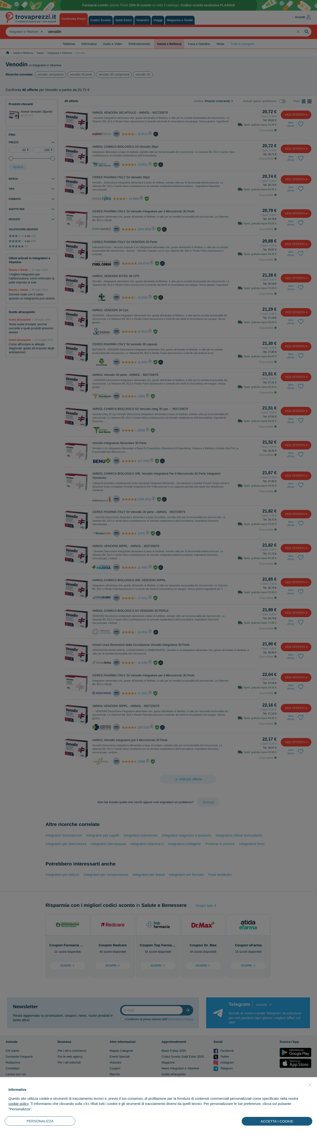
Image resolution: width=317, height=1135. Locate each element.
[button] (310, 1084)
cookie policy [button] (18, 1104)
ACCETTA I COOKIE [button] (277, 1121)
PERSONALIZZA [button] (40, 1121)
